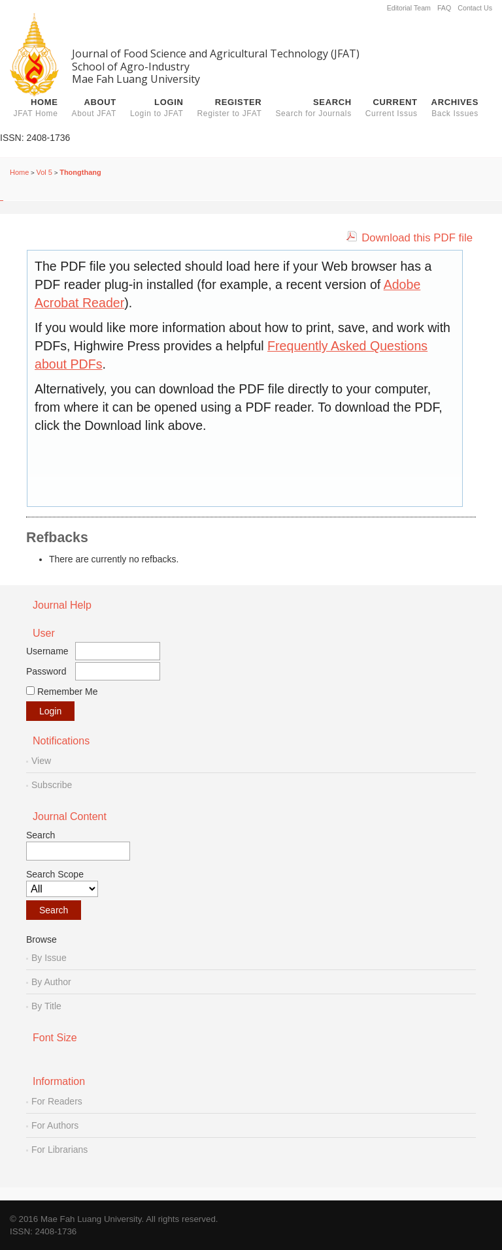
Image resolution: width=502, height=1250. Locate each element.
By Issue (49, 958)
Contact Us (475, 8)
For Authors (54, 1125)
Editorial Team (409, 8)
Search (313, 107)
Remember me (67, 691)
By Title (46, 1006)
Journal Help (62, 605)
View (41, 760)
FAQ (444, 8)
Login (157, 107)
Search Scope (62, 883)
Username (47, 651)
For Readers (56, 1101)
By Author (51, 982)
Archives (454, 107)
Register (229, 107)
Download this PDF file (417, 238)
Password (46, 671)
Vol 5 (44, 172)
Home (36, 107)
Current (391, 107)
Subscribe (51, 785)
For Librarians (59, 1149)
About (94, 107)
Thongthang (80, 172)
